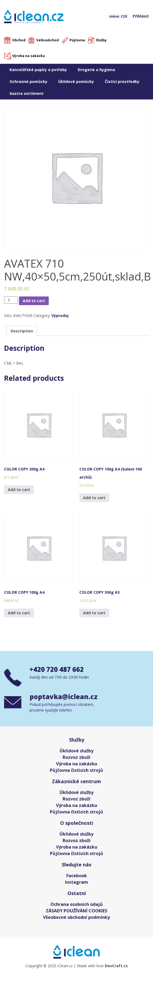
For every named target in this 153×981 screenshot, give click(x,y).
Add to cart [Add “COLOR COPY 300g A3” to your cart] (94, 612)
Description (22, 330)
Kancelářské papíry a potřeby (38, 69)
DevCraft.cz (116, 965)
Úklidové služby (76, 751)
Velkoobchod (47, 40)
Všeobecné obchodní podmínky (76, 917)
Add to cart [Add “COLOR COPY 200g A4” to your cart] (19, 489)
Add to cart (34, 300)
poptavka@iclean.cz (63, 696)
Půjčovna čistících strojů (76, 770)
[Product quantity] (11, 300)
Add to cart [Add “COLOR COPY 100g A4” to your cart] (19, 612)
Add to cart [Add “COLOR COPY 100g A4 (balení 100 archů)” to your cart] (94, 497)
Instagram (76, 882)
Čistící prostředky (122, 81)
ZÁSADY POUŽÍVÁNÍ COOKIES (76, 911)
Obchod (18, 40)
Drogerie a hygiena (96, 69)
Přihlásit (141, 16)
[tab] (21, 331)
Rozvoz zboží (76, 757)
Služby (101, 40)
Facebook (76, 876)
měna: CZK (118, 16)
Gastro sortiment (26, 93)
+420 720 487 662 (57, 669)
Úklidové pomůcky (76, 81)
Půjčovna (77, 40)
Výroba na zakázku (28, 56)
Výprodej (60, 315)
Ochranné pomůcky (28, 81)
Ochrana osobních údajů (76, 904)
